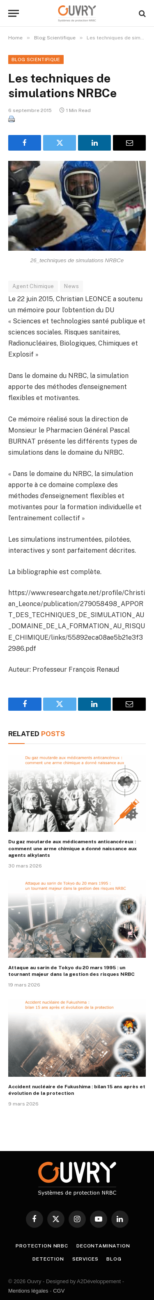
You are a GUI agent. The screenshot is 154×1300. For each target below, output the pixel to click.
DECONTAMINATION (103, 1246)
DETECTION (48, 1259)
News (71, 286)
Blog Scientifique (35, 59)
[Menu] (13, 13)
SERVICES (85, 1259)
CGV (58, 1291)
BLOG (113, 1259)
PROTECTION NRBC (42, 1246)
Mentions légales (28, 1291)
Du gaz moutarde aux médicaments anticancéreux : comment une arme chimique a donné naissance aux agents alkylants (72, 848)
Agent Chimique (33, 286)
